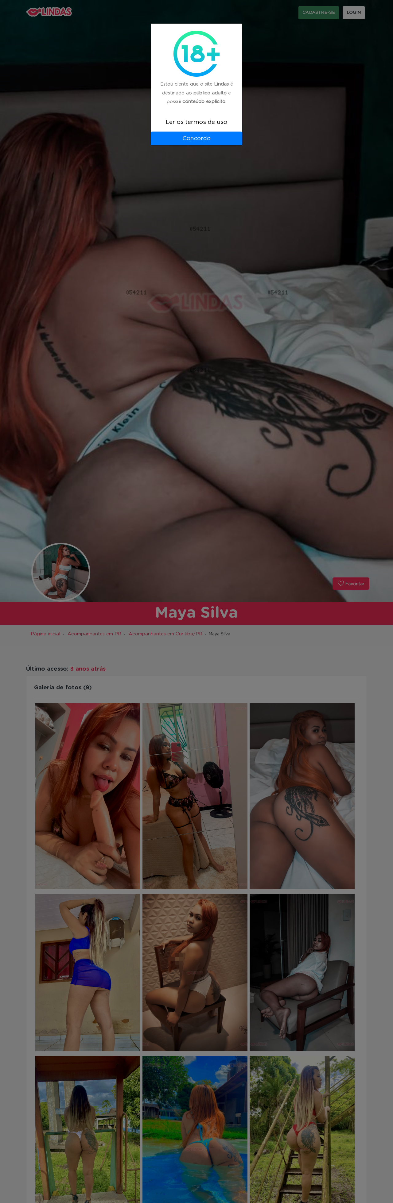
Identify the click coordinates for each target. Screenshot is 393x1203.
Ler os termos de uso (196, 122)
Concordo (196, 138)
